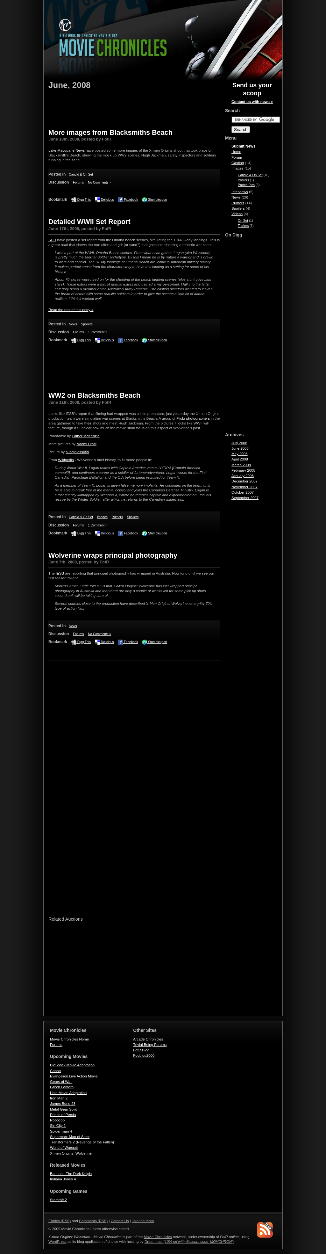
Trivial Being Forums (150, 1045)
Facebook (128, 199)
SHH (52, 240)
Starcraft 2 (58, 1200)
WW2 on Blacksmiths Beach (94, 395)
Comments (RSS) (93, 1221)
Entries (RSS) (59, 1221)
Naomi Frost (86, 444)
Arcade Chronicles (148, 1039)
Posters (243, 180)
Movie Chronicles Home (69, 1039)
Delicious (104, 199)
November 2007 (244, 487)
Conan (55, 1071)
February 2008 (243, 470)
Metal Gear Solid (63, 1109)
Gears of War (61, 1082)
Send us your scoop (252, 93)
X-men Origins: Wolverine (71, 1153)
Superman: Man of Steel (69, 1137)
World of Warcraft (64, 1147)
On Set (243, 220)
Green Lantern (62, 1087)
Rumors (117, 517)
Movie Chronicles (158, 1237)
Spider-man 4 (61, 1131)
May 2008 (239, 454)
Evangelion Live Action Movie (74, 1076)
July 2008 (239, 443)
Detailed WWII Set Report (89, 222)
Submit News (243, 146)
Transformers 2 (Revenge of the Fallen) (82, 1142)
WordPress (57, 1241)
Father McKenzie (86, 436)
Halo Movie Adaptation (68, 1093)
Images (102, 517)
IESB (60, 573)
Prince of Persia (63, 1115)
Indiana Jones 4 (63, 1179)
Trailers (243, 226)
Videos (237, 214)
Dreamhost (189, 1241)
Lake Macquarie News (66, 150)
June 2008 (240, 448)
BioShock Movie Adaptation (72, 1065)
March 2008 (241, 465)
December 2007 (244, 481)
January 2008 (242, 476)
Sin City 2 (58, 1125)
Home (236, 152)
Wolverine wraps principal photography (112, 555)
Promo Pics (246, 185)
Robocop (57, 1120)
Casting (237, 163)
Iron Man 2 (58, 1098)
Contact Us (120, 1221)
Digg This (81, 199)
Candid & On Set (81, 174)
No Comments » (99, 182)
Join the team (143, 1221)
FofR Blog (141, 1050)
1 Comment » (97, 332)
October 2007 (242, 492)
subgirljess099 (77, 452)
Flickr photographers (193, 418)
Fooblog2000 (143, 1055)
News (73, 324)
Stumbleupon (154, 199)
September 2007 (245, 498)
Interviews (239, 192)
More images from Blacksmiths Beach (110, 132)
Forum (236, 157)
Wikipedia (66, 460)
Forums (78, 182)
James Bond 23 (62, 1103)
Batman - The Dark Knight (71, 1174)
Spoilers (86, 324)
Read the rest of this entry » (70, 310)
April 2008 (239, 459)
